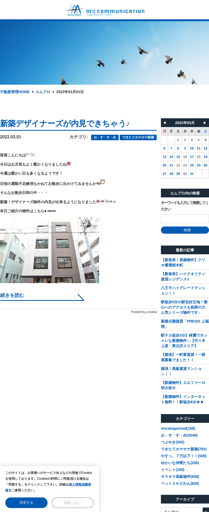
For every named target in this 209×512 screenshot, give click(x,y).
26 (205, 165)
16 (185, 157)
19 (205, 157)
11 (198, 148)
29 (178, 174)
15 (178, 157)
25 (198, 165)
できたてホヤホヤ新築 (138, 137)
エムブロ (42, 92)
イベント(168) (172, 470)
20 (164, 165)
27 (164, 174)
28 (171, 174)
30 (185, 174)
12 (205, 148)
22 (178, 165)
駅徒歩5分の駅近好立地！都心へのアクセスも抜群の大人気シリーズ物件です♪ (184, 307)
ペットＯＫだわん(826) (180, 483)
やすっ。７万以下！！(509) (184, 456)
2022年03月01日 (70, 92)
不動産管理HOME (15, 92)
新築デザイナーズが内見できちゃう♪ (65, 123)
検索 (185, 230)
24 (192, 165)
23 (185, 165)
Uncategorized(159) (178, 428)
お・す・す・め (105, 137)
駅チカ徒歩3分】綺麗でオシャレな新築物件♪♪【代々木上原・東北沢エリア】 (184, 340)
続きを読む (12, 295)
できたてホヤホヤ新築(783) (184, 449)
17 (192, 157)
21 (171, 165)
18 (198, 157)
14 (171, 157)
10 (192, 148)
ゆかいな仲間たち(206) (180, 463)
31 (192, 174)
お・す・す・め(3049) (179, 435)
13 (164, 157)
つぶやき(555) (172, 442)
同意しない (72, 503)
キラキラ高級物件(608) (180, 476)
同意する (26, 503)
